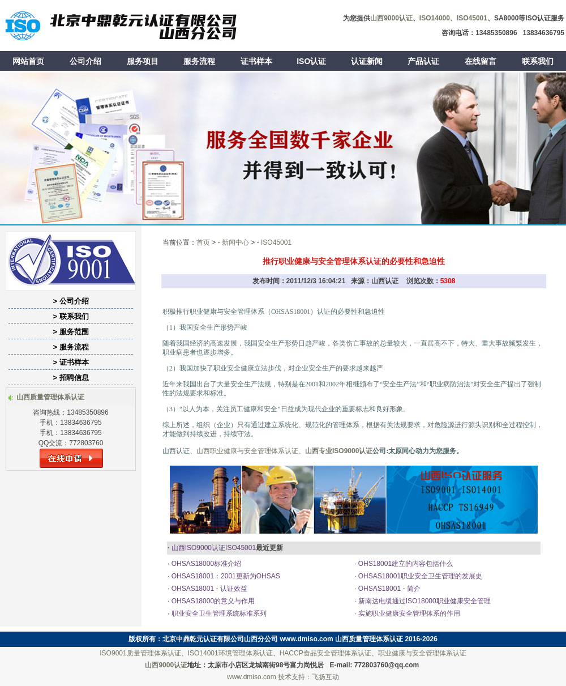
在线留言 (480, 61)
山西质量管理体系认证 (369, 639)
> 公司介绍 (70, 301)
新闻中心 (235, 242)
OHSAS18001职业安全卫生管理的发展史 (419, 576)
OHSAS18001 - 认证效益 (208, 589)
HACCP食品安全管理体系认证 (325, 653)
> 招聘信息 (70, 377)
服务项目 (142, 61)
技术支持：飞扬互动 (308, 677)
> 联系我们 (70, 316)
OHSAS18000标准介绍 (205, 564)
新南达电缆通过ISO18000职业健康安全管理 (423, 601)
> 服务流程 (70, 347)
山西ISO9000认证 (198, 548)
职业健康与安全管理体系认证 (254, 451)
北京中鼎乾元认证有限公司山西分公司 (220, 639)
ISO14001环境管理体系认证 (230, 653)
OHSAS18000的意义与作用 (212, 601)
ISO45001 (276, 242)
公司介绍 (85, 61)
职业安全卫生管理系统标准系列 (217, 613)
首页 (203, 242)
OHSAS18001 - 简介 (388, 589)
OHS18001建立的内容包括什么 (404, 564)
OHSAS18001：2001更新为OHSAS (224, 576)
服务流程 (199, 61)
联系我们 (538, 61)
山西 (203, 451)
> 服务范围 (70, 331)
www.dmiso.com (306, 639)
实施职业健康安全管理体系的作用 (414, 613)
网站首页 (28, 61)
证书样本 (256, 61)
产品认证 (423, 61)
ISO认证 (311, 61)
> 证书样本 (70, 362)
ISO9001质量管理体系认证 (140, 653)
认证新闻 (367, 61)
